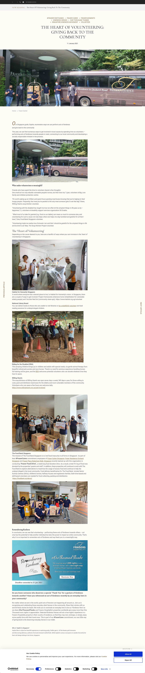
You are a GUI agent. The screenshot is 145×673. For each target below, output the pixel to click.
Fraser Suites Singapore (55, 459)
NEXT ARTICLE (141, 308)
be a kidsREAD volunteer (67, 306)
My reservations (31, 2)
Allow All (128, 654)
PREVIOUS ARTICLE (4, 290)
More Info (104, 669)
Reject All (128, 660)
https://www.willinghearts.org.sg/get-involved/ (28, 388)
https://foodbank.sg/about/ (22, 478)
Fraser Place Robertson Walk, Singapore (37, 461)
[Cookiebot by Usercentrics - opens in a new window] (13, 669)
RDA (37, 371)
